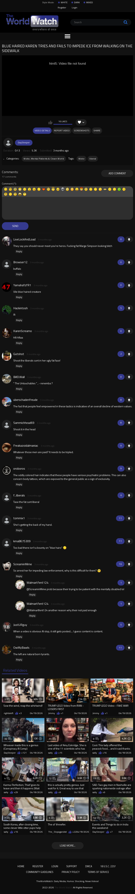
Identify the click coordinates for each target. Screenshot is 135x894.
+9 (59, 792)
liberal (92, 158)
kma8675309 (22, 541)
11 (52, 739)
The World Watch (63, 887)
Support (71, 866)
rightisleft (8, 713)
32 (7, 739)
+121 (24, 752)
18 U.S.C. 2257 (108, 866)
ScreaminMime (22, 564)
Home (20, 866)
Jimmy (51, 713)
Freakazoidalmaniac (25, 445)
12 (52, 778)
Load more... (67, 845)
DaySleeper (24, 142)
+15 (60, 752)
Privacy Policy (71, 872)
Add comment (117, 173)
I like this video (50, 122)
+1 (129, 239)
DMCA (88, 866)
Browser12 (20, 262)
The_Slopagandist (57, 832)
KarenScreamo (22, 331)
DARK (77, 2)
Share (96, 130)
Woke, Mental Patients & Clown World (44, 158)
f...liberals (19, 495)
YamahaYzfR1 (22, 285)
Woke (81, 158)
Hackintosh (20, 308)
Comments (10, 172)
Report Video (62, 130)
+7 (111, 832)
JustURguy (20, 624)
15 (96, 778)
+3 (20, 713)
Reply (19, 251)
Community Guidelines (39, 872)
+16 (105, 752)
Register (62, 7)
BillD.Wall (19, 377)
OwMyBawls (21, 647)
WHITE (64, 2)
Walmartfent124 (37, 582)
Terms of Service (98, 872)
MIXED (89, 2)
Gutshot (18, 354)
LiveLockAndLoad (24, 239)
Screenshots (81, 130)
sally (50, 752)
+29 (16, 792)
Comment (7, 183)
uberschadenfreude (25, 399)
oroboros (19, 468)
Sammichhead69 (23, 422)
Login (74, 7)
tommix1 (19, 518)
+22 (74, 832)
